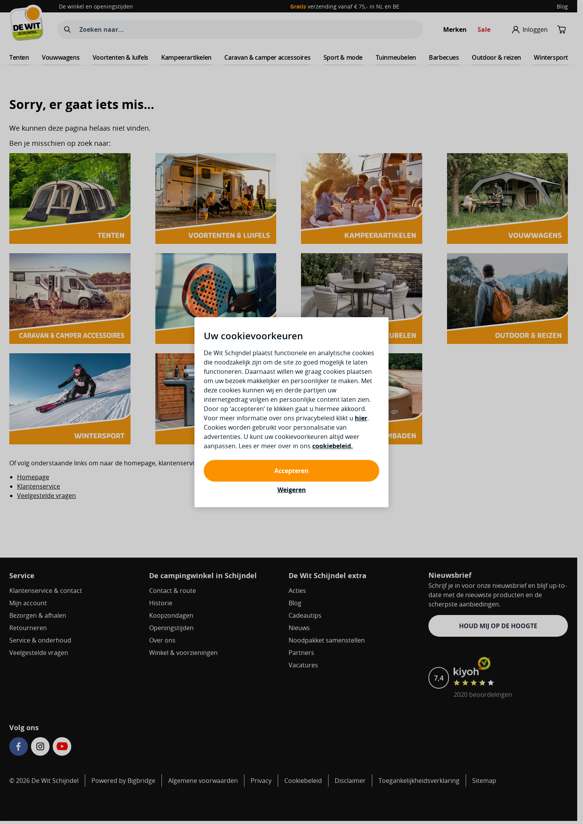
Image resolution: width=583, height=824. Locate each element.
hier (361, 418)
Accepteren (291, 470)
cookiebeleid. (332, 446)
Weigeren (291, 489)
